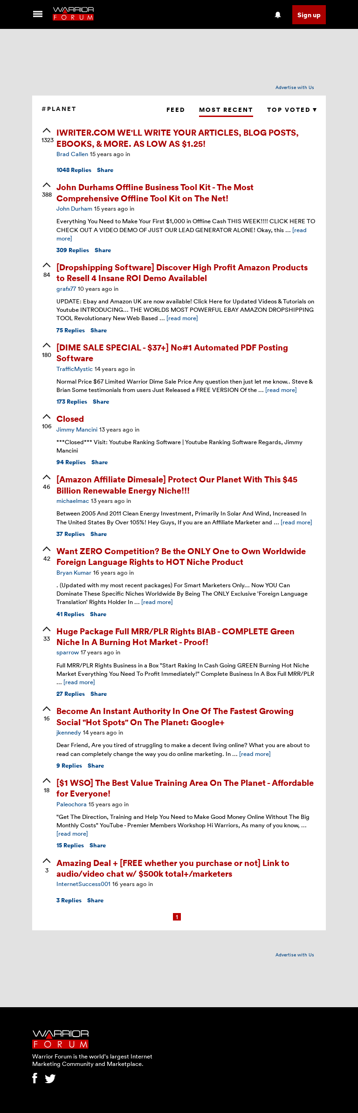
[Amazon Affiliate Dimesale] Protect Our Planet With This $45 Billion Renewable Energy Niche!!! (176, 484)
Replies (73, 169)
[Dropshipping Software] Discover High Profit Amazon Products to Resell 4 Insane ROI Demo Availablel (182, 272)
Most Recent (226, 109)
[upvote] (46, 136)
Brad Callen (72, 154)
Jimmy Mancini (76, 429)
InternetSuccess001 (83, 883)
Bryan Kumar (73, 572)
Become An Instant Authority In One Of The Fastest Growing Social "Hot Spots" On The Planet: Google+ (175, 716)
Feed (175, 109)
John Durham (74, 208)
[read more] (182, 318)
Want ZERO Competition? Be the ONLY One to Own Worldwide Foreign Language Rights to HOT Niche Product (181, 556)
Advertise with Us (294, 87)
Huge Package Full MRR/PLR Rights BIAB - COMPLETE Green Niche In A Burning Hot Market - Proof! (175, 636)
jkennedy (68, 732)
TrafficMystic (74, 368)
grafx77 (66, 288)
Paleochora (71, 804)
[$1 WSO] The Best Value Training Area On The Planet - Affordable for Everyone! (185, 787)
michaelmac (72, 500)
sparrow (67, 652)
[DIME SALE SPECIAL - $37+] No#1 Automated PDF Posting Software (172, 352)
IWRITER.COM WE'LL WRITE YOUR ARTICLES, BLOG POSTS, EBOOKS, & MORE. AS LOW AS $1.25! (177, 137)
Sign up (309, 15)
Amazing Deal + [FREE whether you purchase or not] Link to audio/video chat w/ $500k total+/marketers (172, 868)
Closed (70, 418)
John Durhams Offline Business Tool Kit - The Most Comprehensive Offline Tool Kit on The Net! (155, 192)
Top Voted (292, 109)
